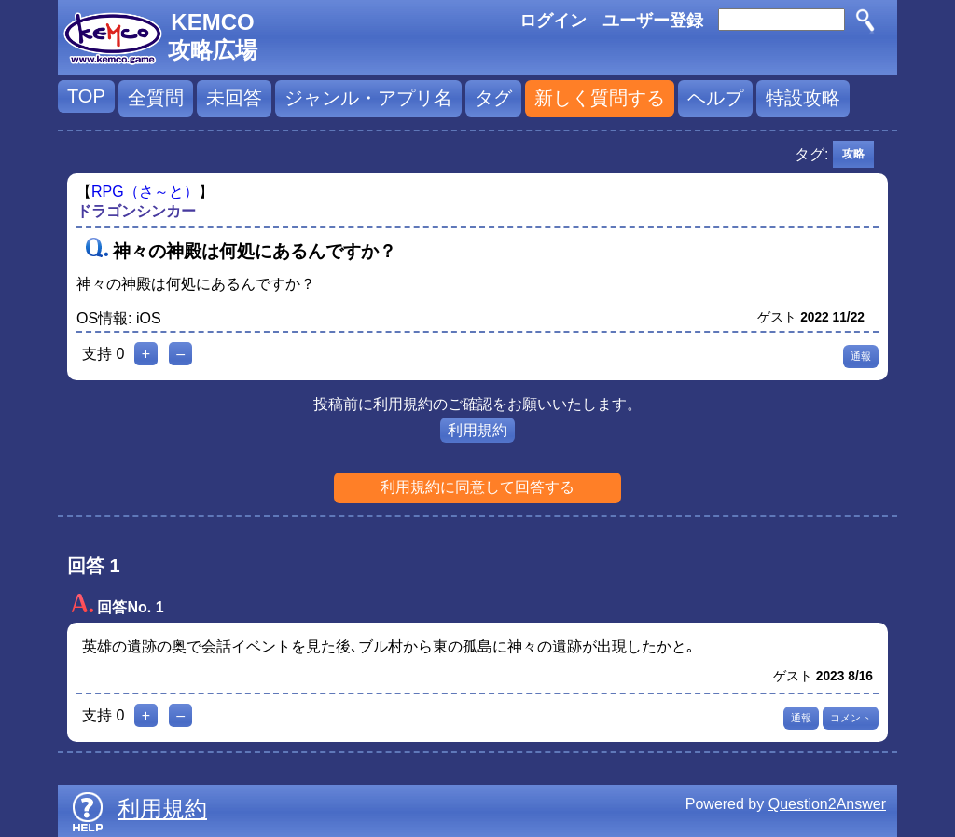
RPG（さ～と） (145, 191)
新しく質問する (599, 98)
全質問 (156, 98)
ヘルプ (715, 98)
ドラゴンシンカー (136, 211)
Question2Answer (827, 804)
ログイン (553, 20)
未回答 (234, 98)
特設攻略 (803, 98)
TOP (86, 96)
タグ (493, 98)
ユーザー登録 (652, 20)
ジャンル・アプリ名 (368, 98)
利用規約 (477, 430)
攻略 (853, 153)
